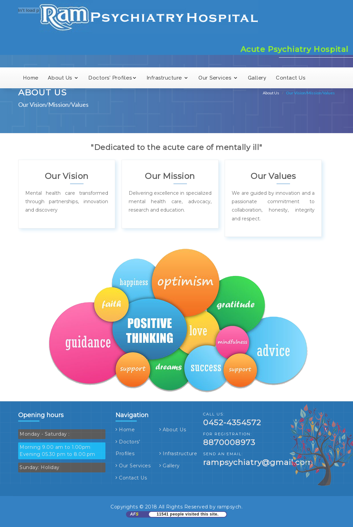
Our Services (135, 466)
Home (127, 430)
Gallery (171, 466)
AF (134, 514)
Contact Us (133, 478)
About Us (174, 430)
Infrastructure (180, 454)
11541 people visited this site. (188, 514)
